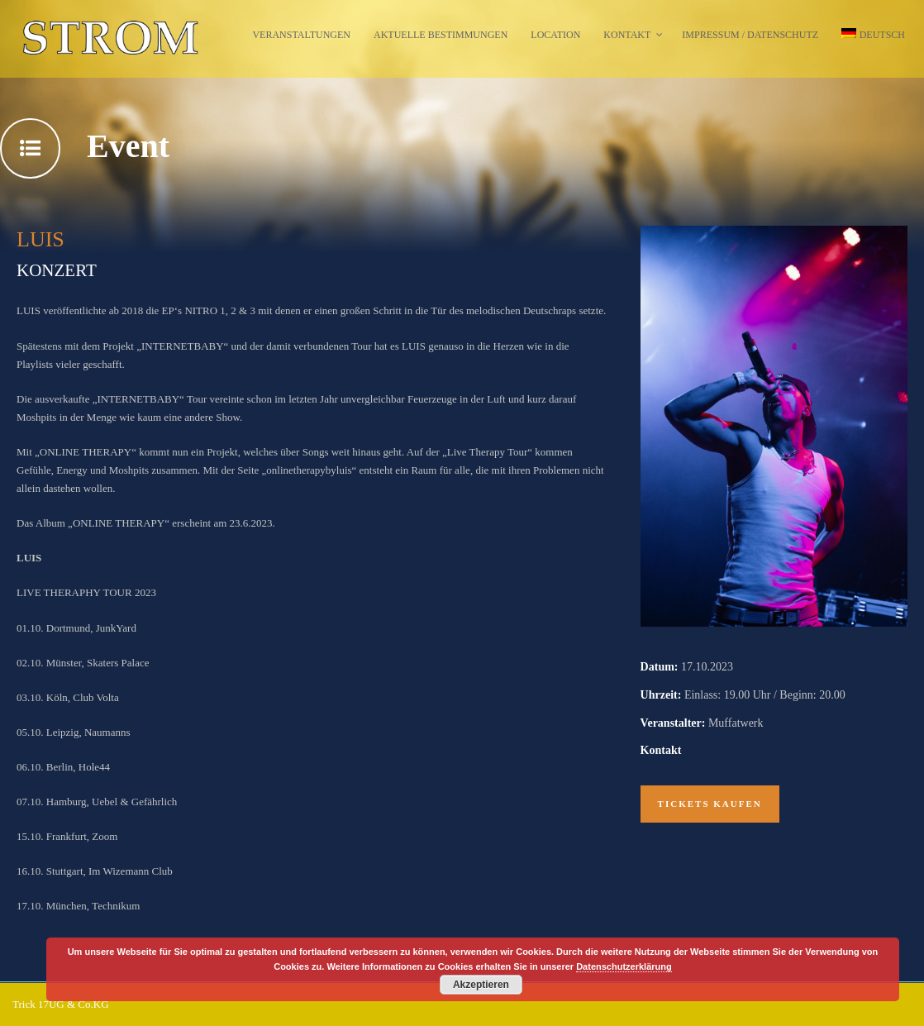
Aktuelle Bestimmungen (440, 35)
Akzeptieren (481, 984)
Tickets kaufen (710, 804)
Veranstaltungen (301, 35)
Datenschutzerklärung (624, 966)
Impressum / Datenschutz (750, 35)
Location (555, 35)
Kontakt (626, 35)
